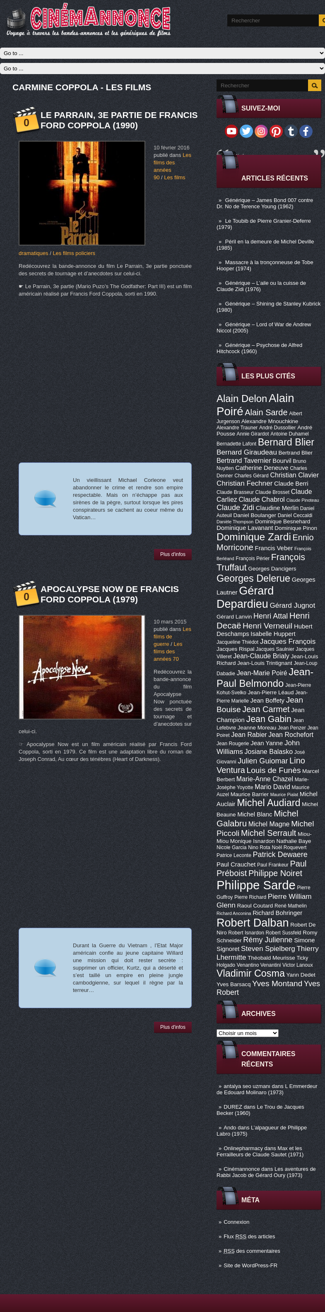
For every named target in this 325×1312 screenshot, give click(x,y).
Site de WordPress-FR (250, 1265)
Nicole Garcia (232, 847)
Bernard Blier (286, 442)
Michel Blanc (254, 814)
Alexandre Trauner (237, 428)
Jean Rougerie (233, 743)
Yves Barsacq (233, 984)
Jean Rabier (249, 734)
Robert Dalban (253, 922)
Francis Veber (274, 548)
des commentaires (252, 1251)
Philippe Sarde (256, 885)
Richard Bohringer (277, 913)
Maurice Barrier (250, 794)
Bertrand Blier (296, 453)
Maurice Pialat (284, 794)
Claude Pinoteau (302, 500)
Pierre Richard (250, 897)
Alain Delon (242, 398)
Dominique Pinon (295, 528)
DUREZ (233, 1107)
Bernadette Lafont (236, 444)
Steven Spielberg (268, 948)
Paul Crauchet (236, 864)
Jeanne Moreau (257, 728)
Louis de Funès (274, 770)
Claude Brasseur (235, 492)
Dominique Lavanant (245, 528)
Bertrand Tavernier (244, 460)
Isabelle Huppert (272, 634)
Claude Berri (291, 483)
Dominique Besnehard (282, 521)
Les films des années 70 (168, 651)
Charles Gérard (251, 476)
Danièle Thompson (235, 521)
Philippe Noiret (275, 873)
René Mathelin (290, 906)
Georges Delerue (253, 578)
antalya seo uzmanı (247, 1086)
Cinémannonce (242, 1169)
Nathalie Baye (293, 841)
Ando (230, 1127)
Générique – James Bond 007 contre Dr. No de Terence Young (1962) (265, 203)
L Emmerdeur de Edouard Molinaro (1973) (267, 1089)
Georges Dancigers (272, 569)
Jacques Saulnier (275, 649)
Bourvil (281, 460)
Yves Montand (277, 983)
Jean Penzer (292, 728)
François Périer (253, 558)
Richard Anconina (234, 913)
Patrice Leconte (234, 855)
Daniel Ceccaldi (295, 515)
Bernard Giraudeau (247, 452)
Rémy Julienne (267, 940)
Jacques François (287, 641)
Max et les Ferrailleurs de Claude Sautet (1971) (260, 1151)
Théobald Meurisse (271, 958)
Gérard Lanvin (234, 617)
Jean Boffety (267, 700)
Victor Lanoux (297, 965)
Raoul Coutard (255, 906)
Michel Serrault (268, 833)
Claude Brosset (272, 492)
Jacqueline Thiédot (237, 642)
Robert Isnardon (246, 933)
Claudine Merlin (277, 508)
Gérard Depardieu (245, 597)
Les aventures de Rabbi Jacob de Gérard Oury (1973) (266, 1172)
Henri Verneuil (267, 625)
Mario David (272, 786)
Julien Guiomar (263, 761)
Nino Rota (259, 847)
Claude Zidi (235, 507)
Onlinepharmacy (243, 1148)
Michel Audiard (268, 802)
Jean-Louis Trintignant (264, 663)
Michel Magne (269, 824)
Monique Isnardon (252, 841)
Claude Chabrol (262, 499)
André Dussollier (277, 428)
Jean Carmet (266, 709)
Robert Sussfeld (283, 933)
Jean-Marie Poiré (262, 672)
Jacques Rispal (235, 649)
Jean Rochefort (290, 734)
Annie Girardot (253, 434)
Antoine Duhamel (289, 434)
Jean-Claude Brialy (261, 656)
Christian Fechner (244, 483)
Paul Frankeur (273, 865)
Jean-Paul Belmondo (265, 677)
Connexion (236, 1222)
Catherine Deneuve (261, 468)
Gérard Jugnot (292, 605)
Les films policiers (74, 253)
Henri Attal (270, 616)
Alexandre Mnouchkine (269, 421)
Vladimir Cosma (251, 973)
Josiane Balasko (268, 751)
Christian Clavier (294, 475)
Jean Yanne (266, 743)
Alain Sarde (266, 412)
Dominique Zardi (254, 536)
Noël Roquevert (289, 847)
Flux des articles (249, 1236)
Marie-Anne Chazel (264, 778)
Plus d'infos (172, 554)
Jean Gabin (269, 719)
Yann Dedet (300, 975)
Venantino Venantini (259, 965)
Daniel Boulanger (255, 515)
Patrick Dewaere (280, 854)
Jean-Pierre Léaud (271, 692)
